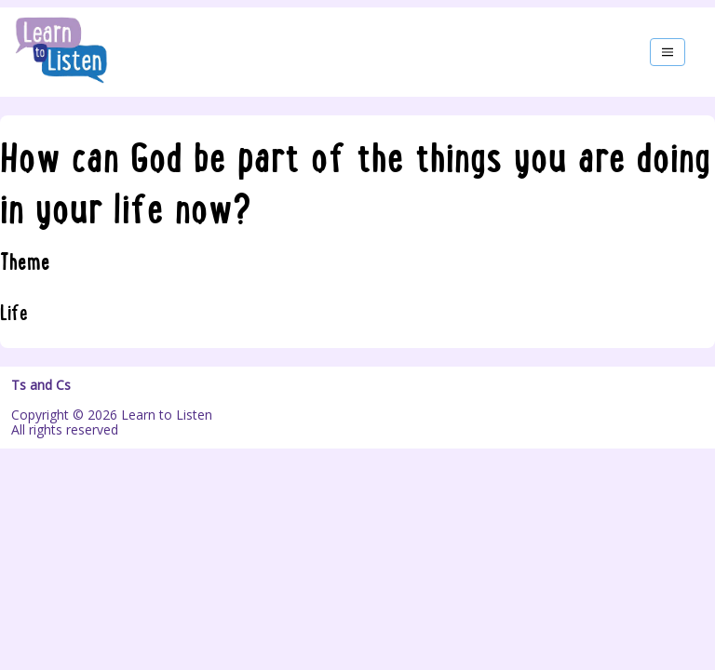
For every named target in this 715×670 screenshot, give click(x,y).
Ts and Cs (41, 385)
